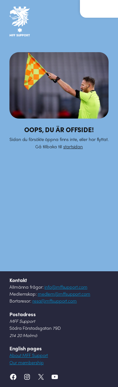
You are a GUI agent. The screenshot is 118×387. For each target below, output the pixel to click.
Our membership (26, 363)
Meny (94, 5)
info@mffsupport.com (65, 288)
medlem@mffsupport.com (64, 294)
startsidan (73, 147)
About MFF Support (28, 356)
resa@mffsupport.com (54, 301)
